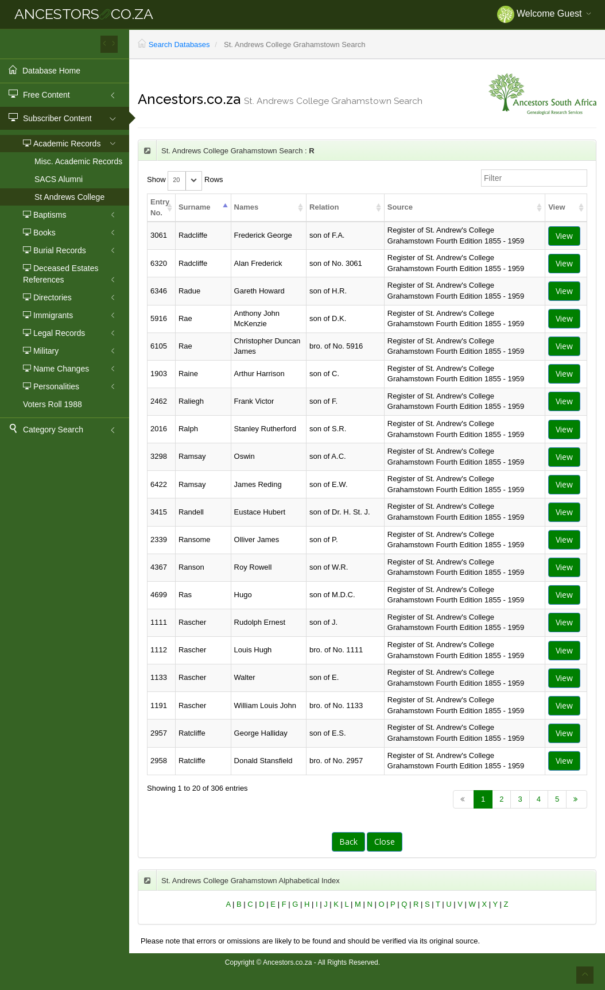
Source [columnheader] (400, 207)
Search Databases (179, 44)
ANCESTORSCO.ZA (83, 13)
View (564, 235)
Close (384, 841)
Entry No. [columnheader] (159, 207)
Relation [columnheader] (324, 207)
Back (348, 841)
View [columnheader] (556, 207)
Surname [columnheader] (195, 207)
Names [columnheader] (246, 207)
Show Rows (185, 180)
